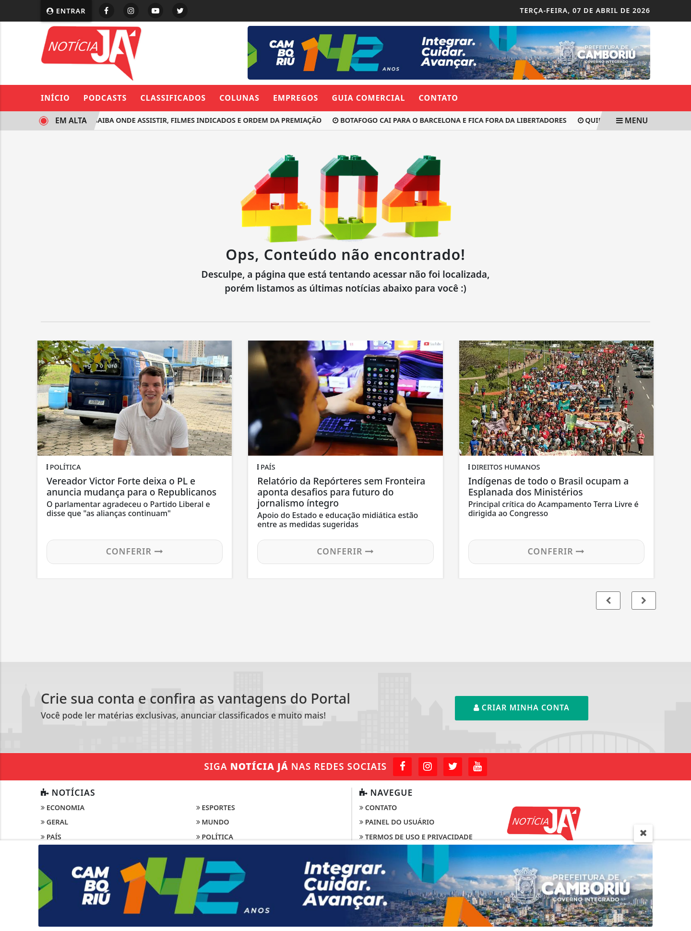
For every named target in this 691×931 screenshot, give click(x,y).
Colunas (239, 98)
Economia (62, 807)
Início (55, 98)
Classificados (173, 98)
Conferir (135, 551)
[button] (643, 600)
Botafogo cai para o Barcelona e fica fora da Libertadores (455, 120)
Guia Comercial (368, 98)
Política (214, 836)
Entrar (66, 10)
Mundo (212, 821)
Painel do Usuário (396, 821)
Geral (54, 821)
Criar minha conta (522, 707)
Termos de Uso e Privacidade (416, 836)
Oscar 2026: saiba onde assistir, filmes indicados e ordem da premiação (186, 120)
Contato (438, 98)
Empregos (296, 98)
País (51, 836)
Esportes (215, 807)
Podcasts (105, 98)
